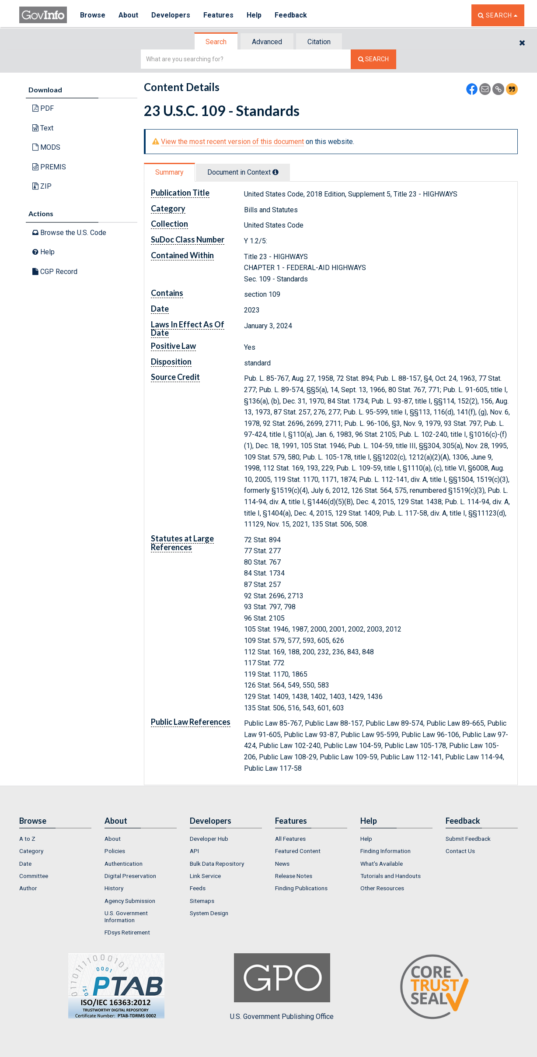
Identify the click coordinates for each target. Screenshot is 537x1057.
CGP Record (54, 271)
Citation (319, 42)
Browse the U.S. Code (69, 232)
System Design (209, 913)
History (114, 888)
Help (254, 15)
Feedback (291, 15)
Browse (92, 15)
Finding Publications (301, 888)
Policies (115, 850)
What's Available (381, 863)
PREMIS (49, 167)
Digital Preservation (130, 875)
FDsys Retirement (127, 932)
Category (31, 850)
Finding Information (385, 850)
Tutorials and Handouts (390, 875)
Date (25, 863)
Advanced (267, 42)
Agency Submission (130, 900)
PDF (43, 108)
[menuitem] (55, 838)
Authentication (124, 863)
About (128, 15)
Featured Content (298, 850)
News (282, 863)
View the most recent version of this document (232, 141)
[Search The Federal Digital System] (373, 59)
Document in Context (243, 172)
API (194, 850)
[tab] (216, 41)
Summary (169, 172)
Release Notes (293, 875)
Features (218, 15)
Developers (170, 15)
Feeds (198, 888)
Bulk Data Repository (217, 863)
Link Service (205, 875)
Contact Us (460, 850)
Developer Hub (209, 838)
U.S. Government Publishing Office (282, 987)
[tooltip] (275, 172)
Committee (33, 875)
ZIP (42, 186)
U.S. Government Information (126, 917)
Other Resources (382, 888)
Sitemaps (202, 900)
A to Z (27, 838)
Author (28, 888)
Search (216, 42)
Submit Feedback (468, 838)
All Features (290, 838)
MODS (46, 147)
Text (42, 128)
